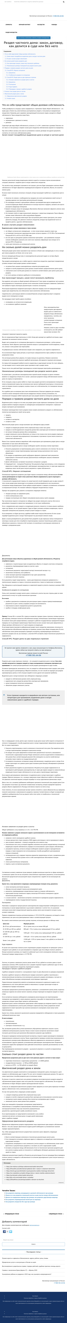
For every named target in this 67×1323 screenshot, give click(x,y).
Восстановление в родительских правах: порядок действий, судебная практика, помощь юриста (31, 1266)
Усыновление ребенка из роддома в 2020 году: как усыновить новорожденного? (26, 1274)
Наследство (41, 24)
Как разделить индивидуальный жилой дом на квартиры (23, 1199)
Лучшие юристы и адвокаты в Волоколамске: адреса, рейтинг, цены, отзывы (25, 1258)
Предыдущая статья (12, 1214)
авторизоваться (34, 1225)
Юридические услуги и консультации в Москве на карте (19, 1262)
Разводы (54, 24)
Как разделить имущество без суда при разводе (20, 1202)
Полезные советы (30, 37)
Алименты (9, 24)
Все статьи (21, 37)
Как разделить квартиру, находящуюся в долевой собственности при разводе (29, 1193)
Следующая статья (55, 1214)
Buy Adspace (8, 2)
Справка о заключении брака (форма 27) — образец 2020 (19, 1270)
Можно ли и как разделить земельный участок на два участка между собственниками (32, 1195)
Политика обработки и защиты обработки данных (28, 2)
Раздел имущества (11, 32)
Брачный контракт (24, 24)
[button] (4, 1231)
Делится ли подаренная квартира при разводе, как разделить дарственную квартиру (32, 1197)
